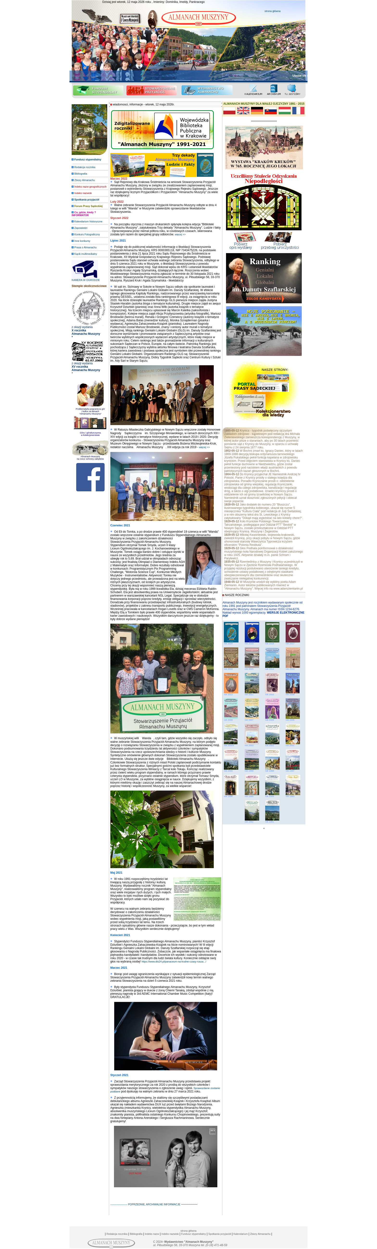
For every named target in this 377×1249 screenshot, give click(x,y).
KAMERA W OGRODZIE (86, 278)
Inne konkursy (82, 240)
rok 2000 (231, 770)
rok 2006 (272, 719)
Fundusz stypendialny (193, 1233)
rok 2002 (272, 744)
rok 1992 (252, 821)
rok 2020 (228, 643)
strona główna (272, 11)
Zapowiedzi (80, 227)
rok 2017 (290, 643)
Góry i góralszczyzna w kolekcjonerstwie (90, 434)
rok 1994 (272, 795)
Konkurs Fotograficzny (87, 234)
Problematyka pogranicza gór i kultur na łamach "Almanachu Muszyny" (90, 410)
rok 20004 (231, 744)
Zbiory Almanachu (84, 180)
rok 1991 (272, 821)
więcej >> (180, 234)
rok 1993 (293, 795)
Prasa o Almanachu (85, 247)
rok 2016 (228, 669)
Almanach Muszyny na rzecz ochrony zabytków (90, 457)
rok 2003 (252, 744)
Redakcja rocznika (84, 167)
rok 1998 (272, 770)
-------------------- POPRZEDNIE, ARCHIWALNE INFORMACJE (145, 1204)
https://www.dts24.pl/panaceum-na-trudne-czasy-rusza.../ (174, 961)
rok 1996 (231, 795)
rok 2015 (249, 669)
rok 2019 (249, 643)
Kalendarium (240, 1233)
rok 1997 (293, 770)
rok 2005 (293, 719)
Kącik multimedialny (85, 253)
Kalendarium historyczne (88, 221)
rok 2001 (293, 744)
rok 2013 (293, 668)
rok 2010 (272, 693)
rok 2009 (293, 693)
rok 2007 (252, 719)
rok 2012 (231, 693)
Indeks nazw (152, 1233)
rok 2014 (269, 669)
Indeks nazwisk (170, 1233)
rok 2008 (231, 719)
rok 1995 (252, 795)
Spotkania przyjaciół (219, 1233)
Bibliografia (80, 173)
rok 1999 (252, 770)
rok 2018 (269, 643)
